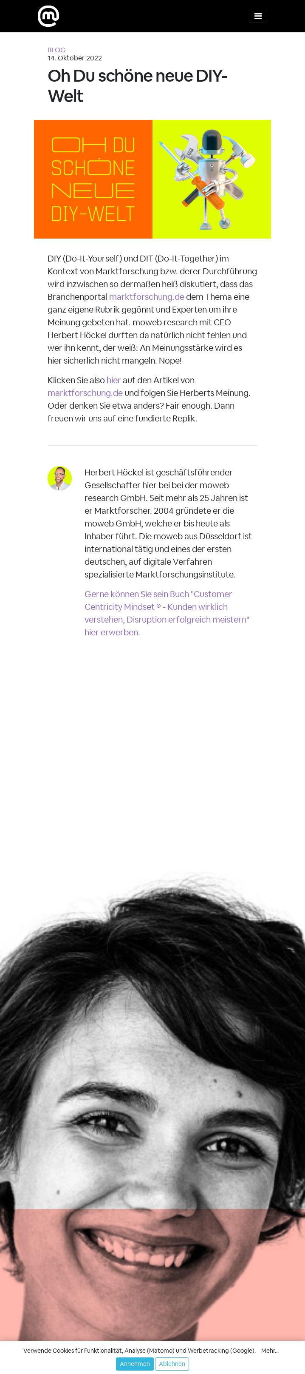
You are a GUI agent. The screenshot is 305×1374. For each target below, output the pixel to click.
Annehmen (135, 1364)
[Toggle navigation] (258, 16)
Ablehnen (172, 1364)
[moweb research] (48, 16)
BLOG (57, 50)
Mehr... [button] (270, 1350)
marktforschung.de (146, 296)
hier (114, 380)
